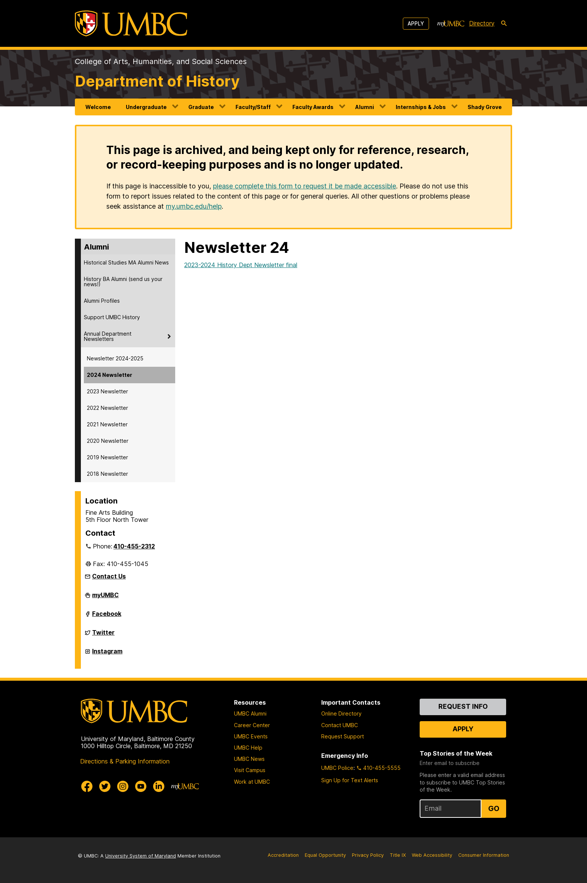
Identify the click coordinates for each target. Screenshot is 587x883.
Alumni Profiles (102, 300)
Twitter (103, 635)
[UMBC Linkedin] (158, 786)
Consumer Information (483, 855)
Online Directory (341, 713)
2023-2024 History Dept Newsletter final (240, 265)
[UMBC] (131, 23)
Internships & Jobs (421, 107)
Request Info (463, 706)
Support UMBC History (112, 317)
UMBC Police (337, 768)
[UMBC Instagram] (123, 786)
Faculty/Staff (253, 107)
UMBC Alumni (250, 713)
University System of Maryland (140, 856)
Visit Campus (249, 770)
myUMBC (105, 597)
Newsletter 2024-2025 (115, 358)
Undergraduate (146, 107)
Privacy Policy (368, 855)
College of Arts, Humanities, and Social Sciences (161, 61)
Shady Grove (485, 107)
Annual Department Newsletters (107, 336)
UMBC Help (248, 747)
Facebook (106, 616)
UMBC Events (251, 736)
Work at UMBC (252, 781)
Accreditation (283, 855)
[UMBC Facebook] (87, 786)
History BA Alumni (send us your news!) (123, 281)
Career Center (252, 725)
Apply (416, 23)
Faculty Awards (313, 107)
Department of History (157, 81)
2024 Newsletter (109, 375)
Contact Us (109, 576)
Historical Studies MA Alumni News (126, 262)
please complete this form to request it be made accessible (304, 186)
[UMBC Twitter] (105, 786)
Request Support (342, 736)
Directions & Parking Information (125, 761)
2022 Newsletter (107, 408)
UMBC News (249, 759)
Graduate (201, 107)
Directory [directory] (482, 23)
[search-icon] (504, 23)
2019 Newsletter (107, 457)
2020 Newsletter (107, 441)
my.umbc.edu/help (194, 206)
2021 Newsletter (107, 424)
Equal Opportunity (325, 855)
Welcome (98, 107)
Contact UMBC (339, 725)
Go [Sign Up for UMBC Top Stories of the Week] (493, 808)
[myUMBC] (450, 23)
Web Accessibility (432, 855)
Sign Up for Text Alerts (349, 780)
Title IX (398, 855)
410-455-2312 (134, 546)
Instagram (107, 654)
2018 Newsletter (107, 474)
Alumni (364, 107)
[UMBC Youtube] (141, 786)
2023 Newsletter (107, 391)
